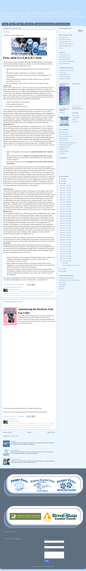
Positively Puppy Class (64, 54)
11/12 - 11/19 (65, 195)
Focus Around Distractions (65, 136)
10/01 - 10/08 (65, 202)
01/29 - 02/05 (65, 251)
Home (5, 24)
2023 (62, 183)
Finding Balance (63, 149)
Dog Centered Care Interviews (66, 278)
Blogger (52, 566)
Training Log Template (64, 76)
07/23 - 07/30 (65, 218)
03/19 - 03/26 (65, 239)
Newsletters (13, 441)
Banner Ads (75, 107)
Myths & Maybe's (63, 138)
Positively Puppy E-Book (65, 46)
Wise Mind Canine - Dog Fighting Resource (70, 280)
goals (8, 287)
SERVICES (29, 24)
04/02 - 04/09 (65, 235)
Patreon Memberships (64, 63)
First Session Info (14, 450)
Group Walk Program (64, 59)
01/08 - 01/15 (65, 258)
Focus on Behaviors (64, 134)
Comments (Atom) (14, 436)
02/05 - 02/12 (65, 249)
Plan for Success (18, 287)
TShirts (74, 119)
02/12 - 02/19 (65, 246)
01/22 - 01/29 (65, 253)
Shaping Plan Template (64, 78)
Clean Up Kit (62, 72)
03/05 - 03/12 (65, 242)
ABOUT (20, 24)
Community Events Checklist (66, 70)
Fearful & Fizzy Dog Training (44, 24)
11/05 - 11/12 (65, 197)
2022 (62, 268)
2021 (62, 271)
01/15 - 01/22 (65, 256)
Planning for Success (64, 132)
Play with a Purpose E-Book (66, 43)
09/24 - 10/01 (65, 204)
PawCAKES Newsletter (65, 39)
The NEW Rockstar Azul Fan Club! (12, 301)
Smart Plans (6, 32)
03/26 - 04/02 (65, 237)
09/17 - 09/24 (65, 206)
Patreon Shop (75, 115)
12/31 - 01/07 (65, 185)
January (12, 287)
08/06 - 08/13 (65, 216)
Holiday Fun (62, 153)
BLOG (12, 24)
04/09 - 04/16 (65, 232)
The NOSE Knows (63, 140)
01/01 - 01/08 (65, 261)
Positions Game (28, 141)
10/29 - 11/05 (65, 199)
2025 (62, 179)
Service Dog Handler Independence (67, 142)
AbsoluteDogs (62, 284)
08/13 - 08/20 (65, 213)
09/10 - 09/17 (65, 209)
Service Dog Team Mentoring (66, 61)
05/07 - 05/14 (65, 225)
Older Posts (51, 432)
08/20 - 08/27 (65, 211)
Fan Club (9, 418)
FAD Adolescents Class (65, 57)
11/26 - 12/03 (65, 190)
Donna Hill (61, 286)
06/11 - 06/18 (65, 221)
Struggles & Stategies (64, 147)
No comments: (20, 284)
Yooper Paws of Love (15, 8)
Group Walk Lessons (15, 459)
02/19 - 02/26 (65, 244)
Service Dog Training (62, 24)
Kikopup (61, 288)
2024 (62, 181)
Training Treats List (64, 74)
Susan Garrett (62, 282)
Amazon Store (75, 117)
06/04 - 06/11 (65, 223)
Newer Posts (7, 432)
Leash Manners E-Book (65, 41)
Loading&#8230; (27, 366)
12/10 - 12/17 (65, 188)
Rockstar (14, 418)
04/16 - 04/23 (65, 230)
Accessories (75, 121)
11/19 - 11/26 (65, 192)
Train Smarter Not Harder (65, 144)
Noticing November (64, 151)
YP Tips (61, 48)
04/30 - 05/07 (65, 228)
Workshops (61, 112)
